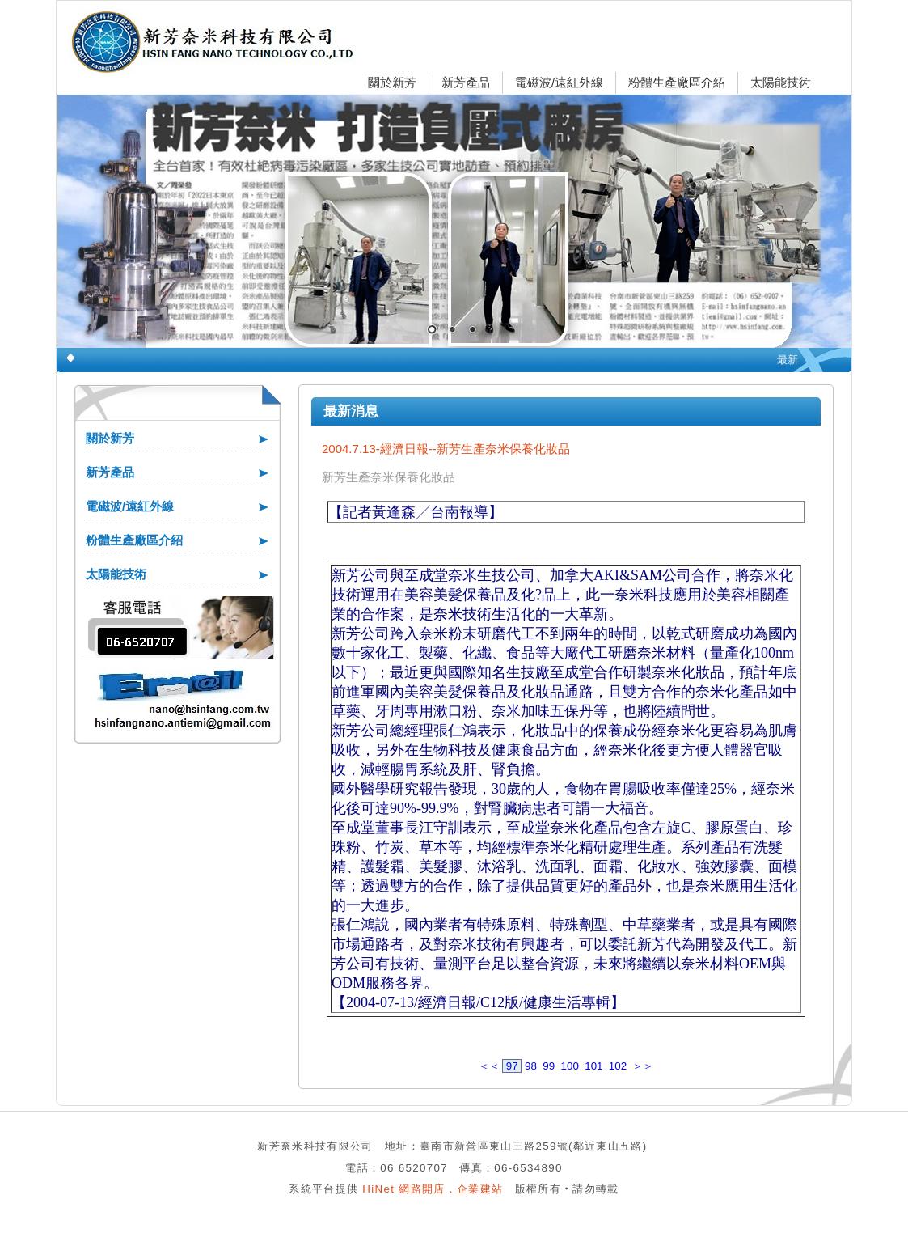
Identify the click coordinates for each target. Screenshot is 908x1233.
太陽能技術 (780, 82)
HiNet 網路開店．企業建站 (432, 1189)
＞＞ (642, 1066)
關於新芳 (392, 82)
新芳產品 (465, 82)
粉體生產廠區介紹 (676, 82)
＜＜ (489, 1066)
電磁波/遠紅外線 (559, 82)
